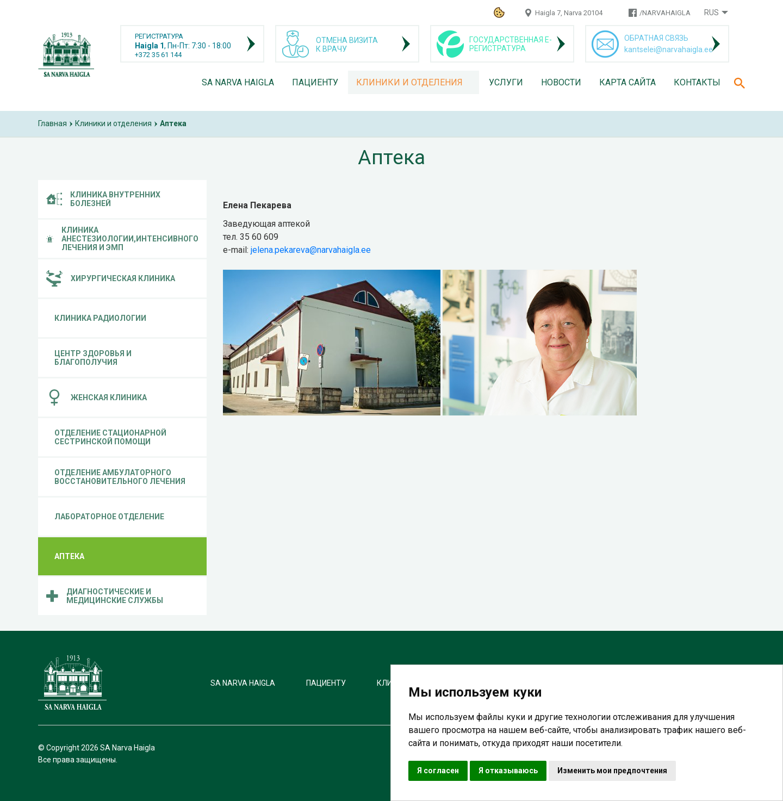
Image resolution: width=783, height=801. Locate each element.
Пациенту (315, 82)
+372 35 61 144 (158, 55)
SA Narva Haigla (238, 82)
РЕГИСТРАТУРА (159, 36)
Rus (711, 12)
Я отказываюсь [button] (508, 770)
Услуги (506, 82)
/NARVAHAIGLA (665, 13)
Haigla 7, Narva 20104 (568, 13)
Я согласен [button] (438, 770)
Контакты (697, 82)
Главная (52, 123)
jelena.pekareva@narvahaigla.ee (311, 250)
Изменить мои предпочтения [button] (612, 770)
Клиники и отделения (409, 82)
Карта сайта (627, 82)
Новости (561, 82)
